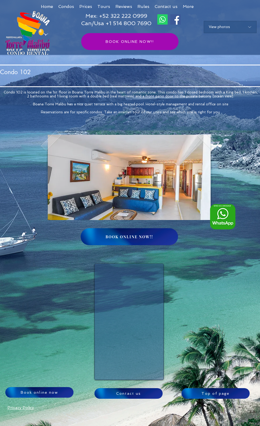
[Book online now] (39, 392)
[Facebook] (175, 19)
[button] (188, 6)
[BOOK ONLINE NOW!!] (130, 41)
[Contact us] (128, 393)
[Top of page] (215, 393)
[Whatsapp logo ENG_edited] (222, 216)
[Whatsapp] (162, 19)
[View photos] (230, 27)
